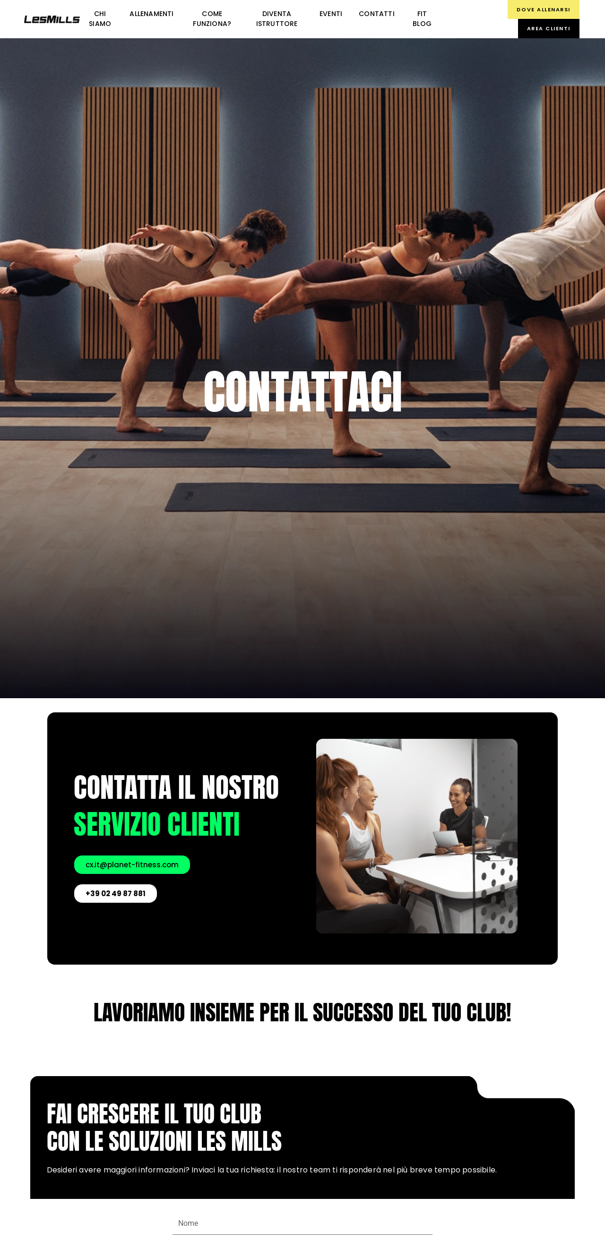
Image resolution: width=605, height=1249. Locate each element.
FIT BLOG (422, 18)
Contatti (377, 13)
